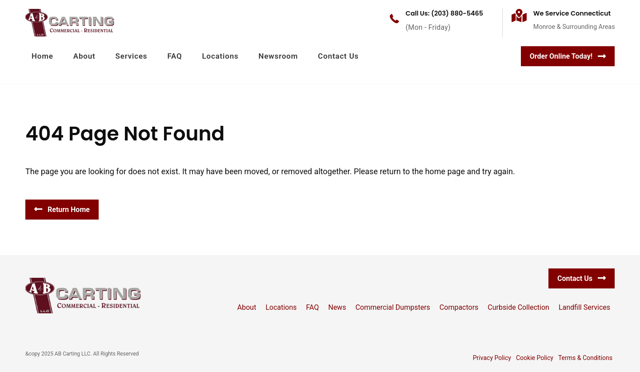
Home (42, 56)
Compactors (459, 307)
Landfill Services (584, 307)
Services (132, 56)
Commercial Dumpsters (393, 307)
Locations (220, 56)
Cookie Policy (534, 357)
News (337, 307)
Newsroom (278, 56)
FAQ (174, 56)
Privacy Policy (492, 357)
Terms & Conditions (585, 357)
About (84, 56)
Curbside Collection (518, 307)
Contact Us (338, 56)
